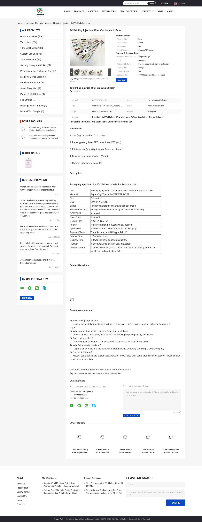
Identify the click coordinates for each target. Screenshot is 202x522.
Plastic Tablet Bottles (30, 94)
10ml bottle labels (114, 373)
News (160, 11)
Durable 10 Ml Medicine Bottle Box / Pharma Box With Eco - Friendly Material (61, 484)
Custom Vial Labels (30, 53)
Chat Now (164, 3)
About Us (93, 11)
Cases (170, 11)
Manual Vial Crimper (30, 111)
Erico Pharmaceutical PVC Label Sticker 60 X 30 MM (104, 484)
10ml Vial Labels (42, 23)
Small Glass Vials (29, 88)
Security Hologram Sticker (33, 65)
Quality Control (128, 11)
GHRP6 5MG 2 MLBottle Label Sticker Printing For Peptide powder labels (102, 451)
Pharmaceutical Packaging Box (35, 71)
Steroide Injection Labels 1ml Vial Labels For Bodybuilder (171, 451)
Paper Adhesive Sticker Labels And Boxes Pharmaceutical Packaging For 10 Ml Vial (104, 491)
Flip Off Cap (26, 100)
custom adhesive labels (82, 373)
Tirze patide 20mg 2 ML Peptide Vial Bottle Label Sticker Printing (80, 451)
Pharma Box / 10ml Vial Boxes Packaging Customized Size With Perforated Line (61, 491)
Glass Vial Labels (28, 36)
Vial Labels (25, 42)
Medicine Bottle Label (31, 77)
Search (151, 3)
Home (67, 11)
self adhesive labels (99, 373)
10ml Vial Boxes (28, 59)
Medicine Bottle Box (30, 82)
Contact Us (147, 11)
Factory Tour (109, 11)
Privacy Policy (59, 519)
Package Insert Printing (31, 105)
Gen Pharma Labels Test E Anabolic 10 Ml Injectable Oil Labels (148, 451)
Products (79, 11)
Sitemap (20, 504)
